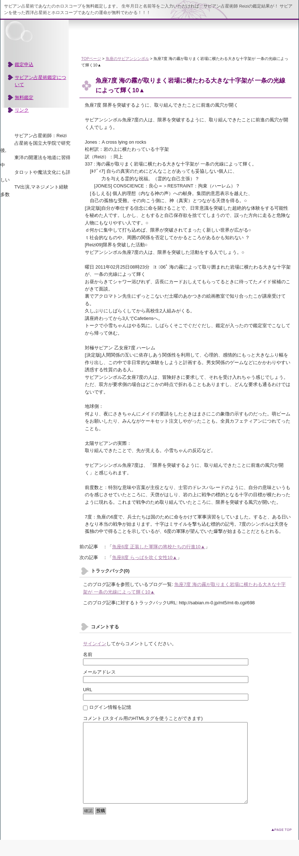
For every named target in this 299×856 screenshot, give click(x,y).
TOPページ (91, 58)
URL (87, 689)
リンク (22, 110)
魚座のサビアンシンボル (127, 58)
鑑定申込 (24, 64)
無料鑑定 (24, 97)
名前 (87, 654)
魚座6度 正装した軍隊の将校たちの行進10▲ (158, 546)
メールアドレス (99, 672)
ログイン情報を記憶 (107, 707)
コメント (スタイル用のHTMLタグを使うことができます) (143, 718)
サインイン (94, 643)
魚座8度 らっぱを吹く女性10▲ (144, 557)
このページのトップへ (281, 846)
